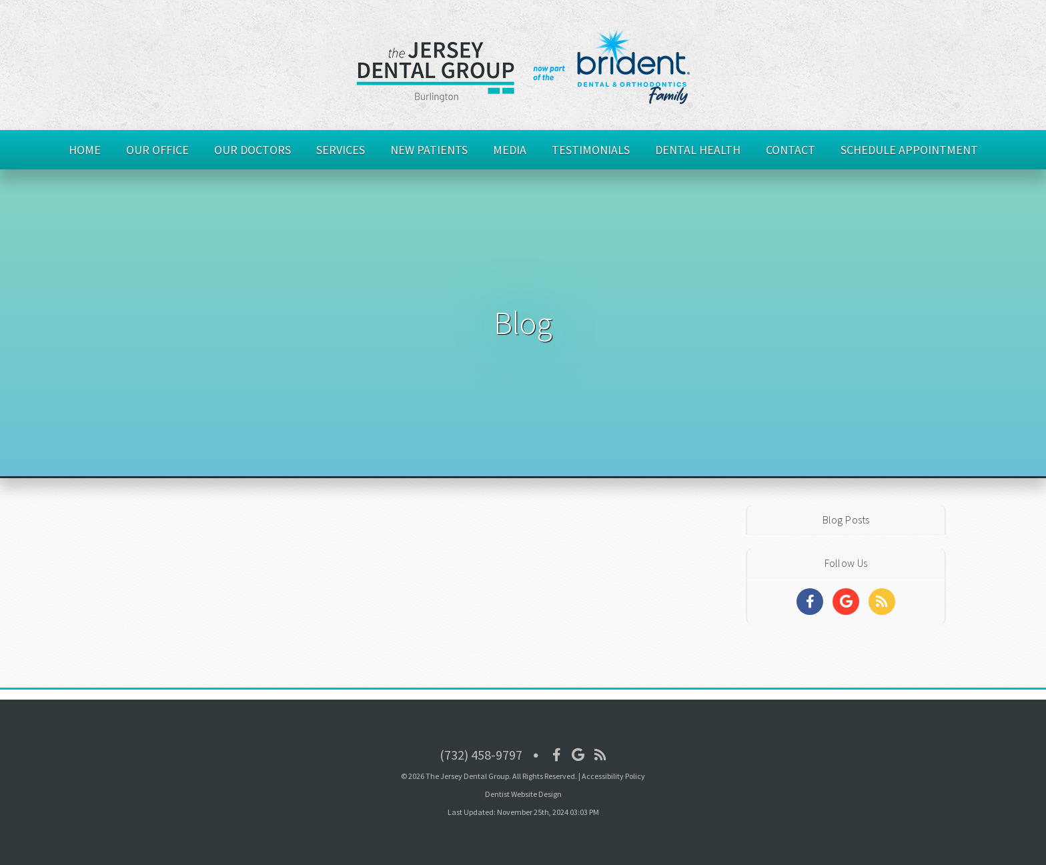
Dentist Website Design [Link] (523, 794)
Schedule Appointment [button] (909, 149)
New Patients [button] (429, 149)
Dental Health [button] (697, 149)
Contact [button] (790, 149)
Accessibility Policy (613, 776)
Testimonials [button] (591, 149)
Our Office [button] (157, 149)
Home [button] (85, 149)
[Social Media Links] (810, 601)
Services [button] (340, 149)
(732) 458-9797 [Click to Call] (481, 754)
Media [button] (509, 149)
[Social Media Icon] (556, 754)
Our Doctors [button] (252, 149)
